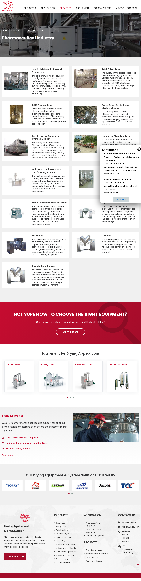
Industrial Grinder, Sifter (66, 558)
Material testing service (17, 451)
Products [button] (30, 8)
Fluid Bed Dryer (62, 533)
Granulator (61, 526)
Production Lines (63, 566)
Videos (120, 8)
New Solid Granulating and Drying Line (47, 71)
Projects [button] (65, 8)
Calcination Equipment (66, 555)
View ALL (121, 199)
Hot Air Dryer (61, 544)
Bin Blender (38, 238)
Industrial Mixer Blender (66, 551)
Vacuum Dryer (62, 537)
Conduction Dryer (64, 540)
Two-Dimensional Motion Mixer (46, 204)
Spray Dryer (61, 529)
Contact (132, 8)
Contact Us (127, 518)
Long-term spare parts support (21, 441)
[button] (67, 400)
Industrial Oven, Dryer (65, 548)
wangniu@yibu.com (131, 530)
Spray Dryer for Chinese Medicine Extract (115, 107)
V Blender (107, 238)
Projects (15, 30)
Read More (7, 458)
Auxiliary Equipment (64, 562)
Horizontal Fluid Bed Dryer (116, 136)
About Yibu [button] (82, 8)
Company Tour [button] (102, 8)
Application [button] (48, 8)
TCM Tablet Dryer (112, 69)
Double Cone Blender (44, 269)
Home (5, 30)
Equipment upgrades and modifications (26, 446)
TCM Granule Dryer (42, 105)
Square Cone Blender (114, 202)
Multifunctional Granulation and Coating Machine (47, 171)
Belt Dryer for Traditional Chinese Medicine (46, 137)
